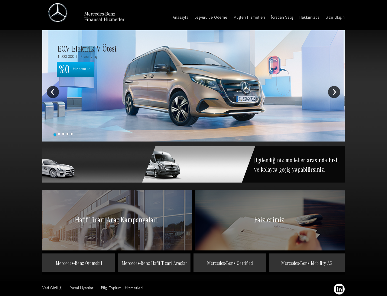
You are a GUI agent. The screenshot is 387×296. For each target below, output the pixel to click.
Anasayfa (180, 18)
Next (334, 92)
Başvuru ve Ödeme (210, 18)
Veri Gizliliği (52, 289)
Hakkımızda (309, 18)
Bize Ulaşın (335, 18)
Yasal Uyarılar (81, 289)
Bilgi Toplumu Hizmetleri (122, 289)
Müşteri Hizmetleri (249, 18)
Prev (53, 92)
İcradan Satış (282, 18)
